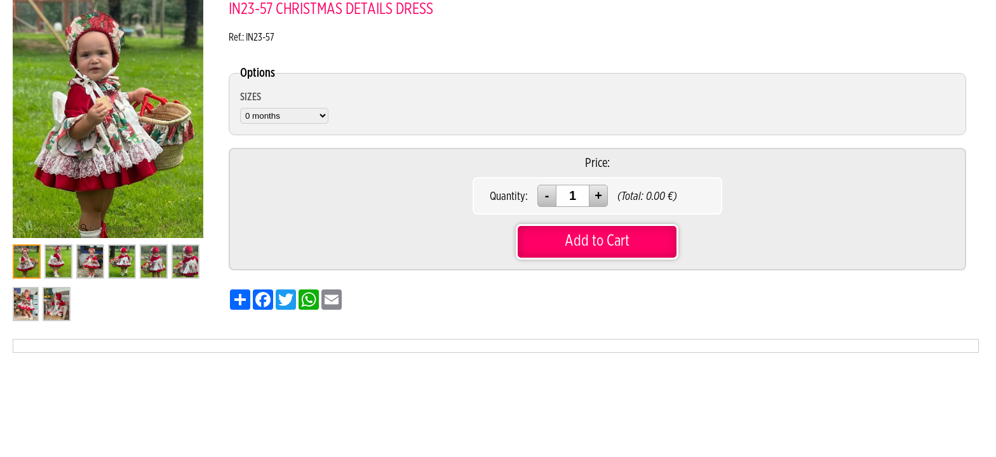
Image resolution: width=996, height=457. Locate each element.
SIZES (250, 97)
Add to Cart (597, 241)
